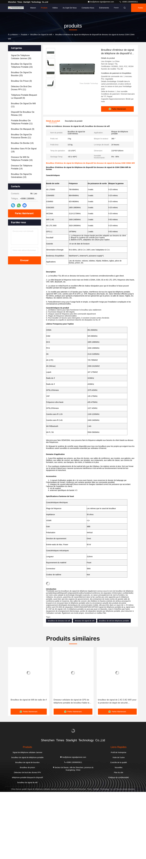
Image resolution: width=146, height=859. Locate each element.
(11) (21, 88)
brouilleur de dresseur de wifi (59, 621)
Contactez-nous (88, 8)
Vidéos (55, 8)
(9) (21, 81)
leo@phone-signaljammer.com (101, 2)
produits (24, 35)
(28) (21, 56)
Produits (44, 8)
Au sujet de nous (70, 8)
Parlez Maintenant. (24, 213)
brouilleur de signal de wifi (41, 35)
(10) (22, 113)
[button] (14, 678)
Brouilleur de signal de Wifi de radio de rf (73, 700)
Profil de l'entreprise (118, 752)
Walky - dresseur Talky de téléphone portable (25, 701)
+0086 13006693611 (128, 2)
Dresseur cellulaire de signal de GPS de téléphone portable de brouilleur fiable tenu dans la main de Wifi (117, 701)
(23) (22, 65)
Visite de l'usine (118, 757)
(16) (22, 158)
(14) (22, 143)
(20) (21, 74)
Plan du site (118, 772)
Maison (33, 8)
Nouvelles (118, 767)
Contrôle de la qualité (118, 762)
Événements (104, 8)
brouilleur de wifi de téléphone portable (114, 621)
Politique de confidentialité (118, 777)
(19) (24, 150)
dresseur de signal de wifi (84, 621)
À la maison (13, 35)
